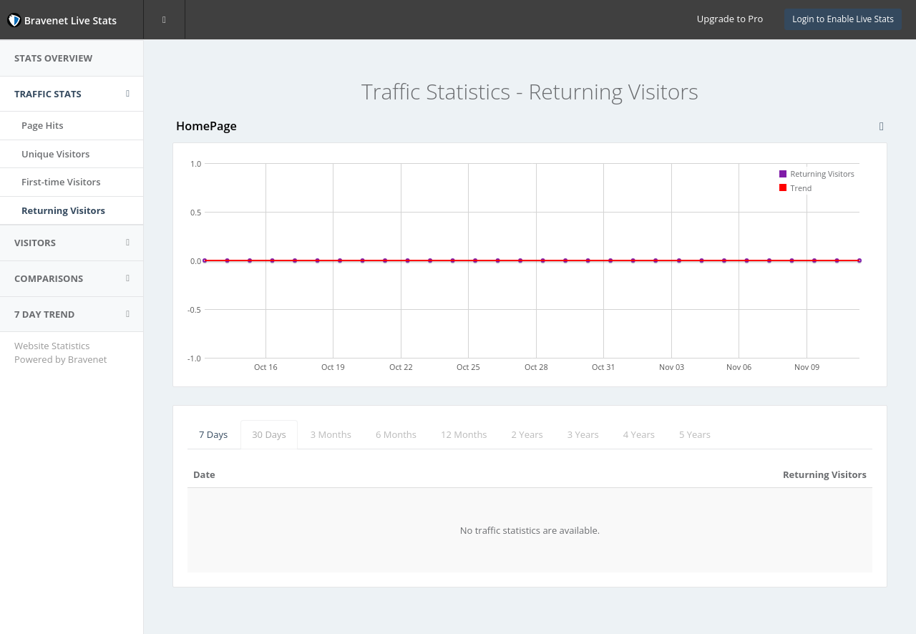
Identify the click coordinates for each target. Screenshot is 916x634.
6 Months (396, 434)
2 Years (527, 434)
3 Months (331, 434)
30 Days (269, 434)
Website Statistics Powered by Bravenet (60, 352)
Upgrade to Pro (730, 18)
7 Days (213, 434)
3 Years (583, 434)
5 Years (695, 434)
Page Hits (42, 125)
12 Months (464, 434)
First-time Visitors (61, 181)
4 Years (639, 434)
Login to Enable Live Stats (843, 19)
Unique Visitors (55, 153)
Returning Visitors (63, 210)
